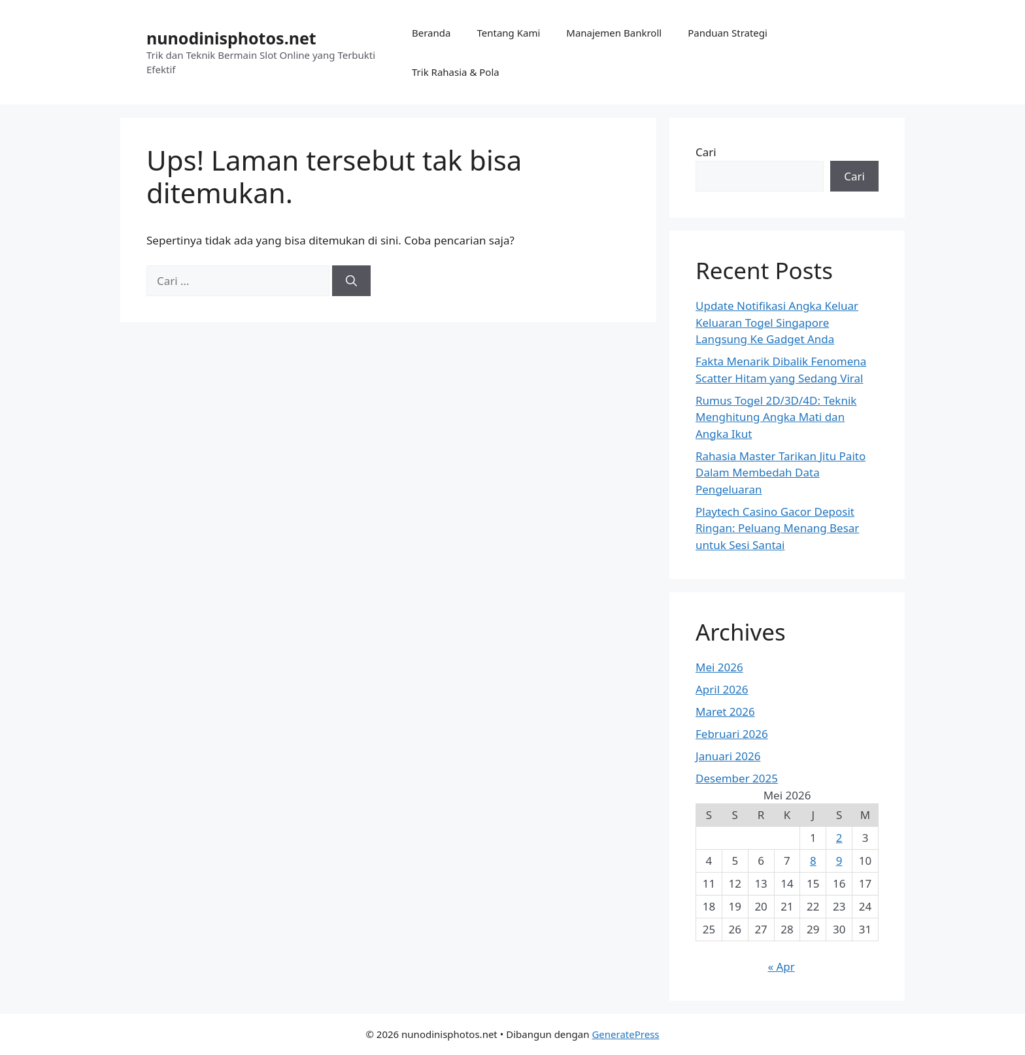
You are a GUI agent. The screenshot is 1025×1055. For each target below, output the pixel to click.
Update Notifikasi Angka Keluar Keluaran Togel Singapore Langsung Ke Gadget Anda (777, 322)
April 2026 (722, 689)
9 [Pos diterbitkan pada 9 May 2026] (839, 860)
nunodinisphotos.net (231, 38)
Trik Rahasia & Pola (455, 71)
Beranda (431, 32)
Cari (706, 151)
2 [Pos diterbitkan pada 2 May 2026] (839, 837)
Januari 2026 (728, 755)
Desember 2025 (737, 778)
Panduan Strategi (727, 32)
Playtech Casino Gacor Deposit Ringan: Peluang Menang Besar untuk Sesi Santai (777, 528)
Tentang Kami (508, 32)
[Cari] (351, 281)
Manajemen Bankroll (614, 32)
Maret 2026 (725, 711)
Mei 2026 (719, 667)
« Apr (780, 966)
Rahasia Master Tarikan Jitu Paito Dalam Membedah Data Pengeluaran (780, 472)
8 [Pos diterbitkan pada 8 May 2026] (813, 860)
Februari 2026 (732, 733)
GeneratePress (625, 1034)
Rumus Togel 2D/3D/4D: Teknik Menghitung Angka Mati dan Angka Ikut (776, 417)
